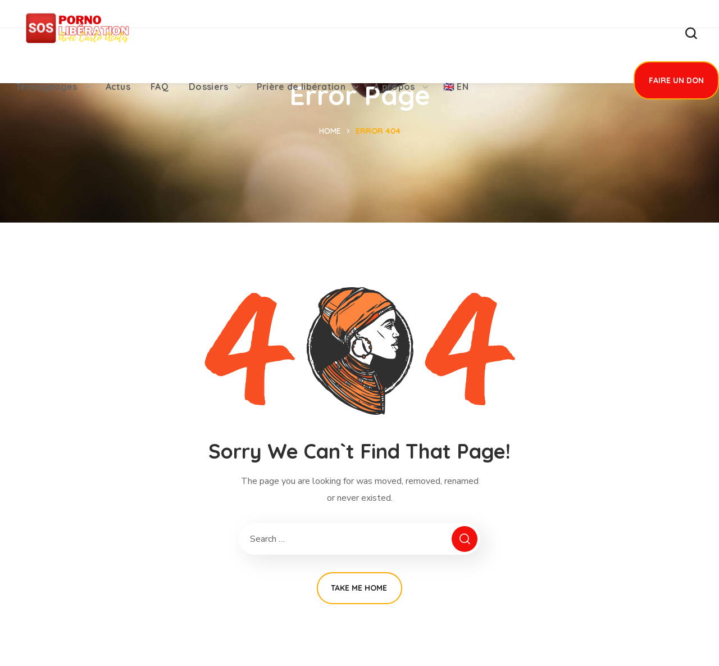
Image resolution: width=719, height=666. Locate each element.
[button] (691, 33)
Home (330, 131)
